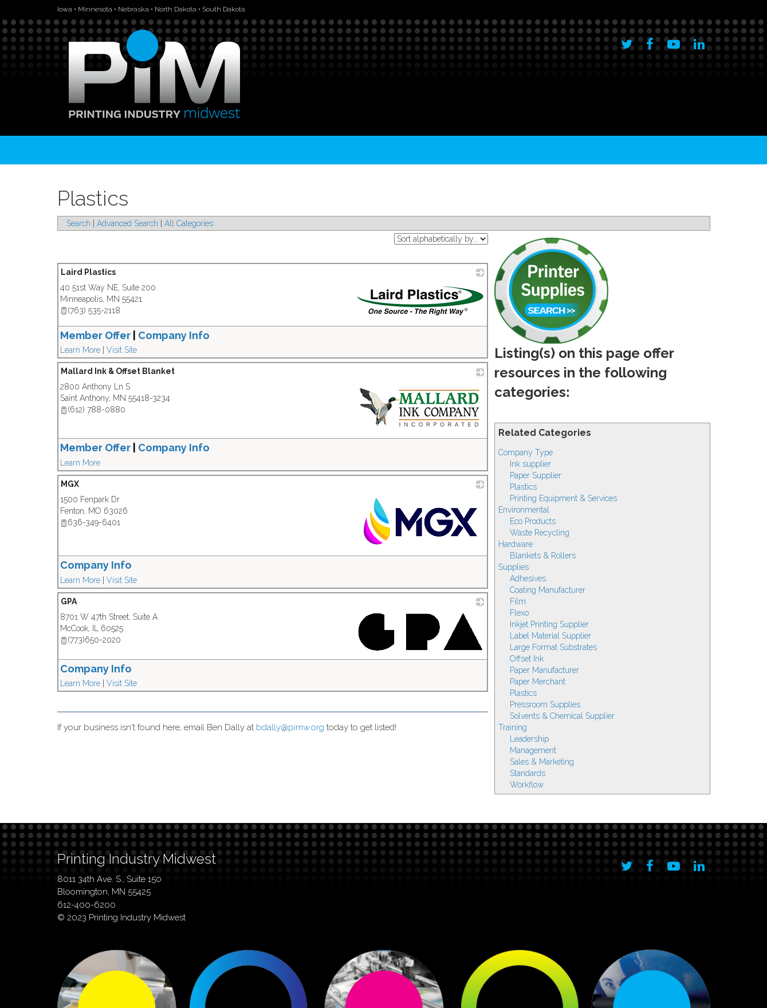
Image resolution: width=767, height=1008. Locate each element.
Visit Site (122, 350)
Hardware (515, 544)
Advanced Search (127, 223)
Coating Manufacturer (547, 589)
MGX (70, 484)
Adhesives (528, 578)
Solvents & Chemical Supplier (562, 715)
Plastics (523, 486)
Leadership (529, 738)
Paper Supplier (535, 475)
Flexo (519, 612)
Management (533, 750)
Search (78, 223)
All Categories (188, 223)
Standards (527, 773)
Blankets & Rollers (543, 555)
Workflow (527, 784)
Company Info (96, 565)
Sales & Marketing (542, 761)
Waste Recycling (539, 532)
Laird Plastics (88, 272)
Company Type (525, 452)
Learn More (80, 350)
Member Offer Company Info (135, 335)
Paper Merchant (537, 681)
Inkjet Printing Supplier (549, 624)
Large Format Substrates (553, 647)
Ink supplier (530, 463)
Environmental (523, 509)
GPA (69, 601)
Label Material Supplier (550, 635)
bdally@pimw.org (290, 727)
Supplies (513, 567)
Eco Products (533, 521)
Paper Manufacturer (544, 670)
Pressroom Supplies (545, 704)
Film (518, 601)
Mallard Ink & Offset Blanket (118, 371)
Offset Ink (527, 658)
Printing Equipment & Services (563, 498)
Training (512, 727)
